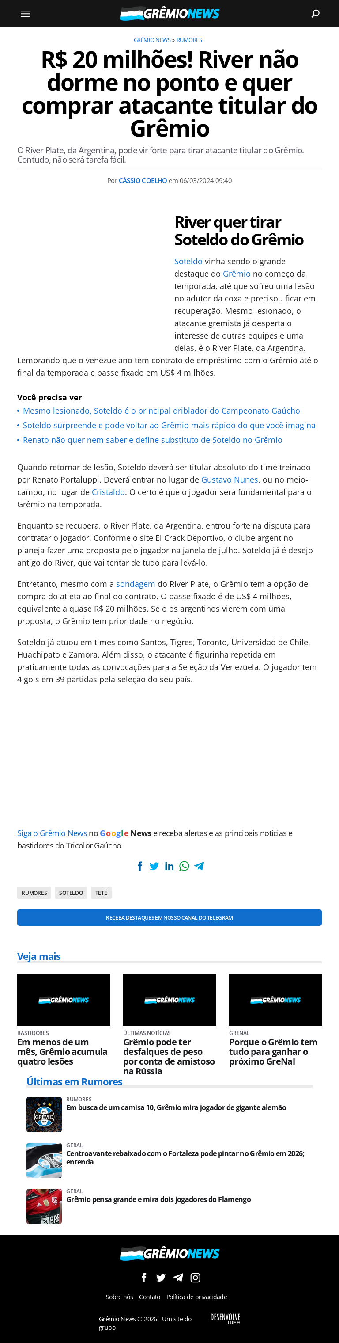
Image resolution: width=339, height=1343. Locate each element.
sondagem (135, 583)
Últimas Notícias (147, 1033)
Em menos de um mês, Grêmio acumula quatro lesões (62, 1051)
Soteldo (188, 261)
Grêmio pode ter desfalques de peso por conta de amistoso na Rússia (169, 1056)
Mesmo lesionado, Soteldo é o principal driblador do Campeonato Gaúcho (161, 410)
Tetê (101, 893)
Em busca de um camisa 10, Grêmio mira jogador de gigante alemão (176, 1107)
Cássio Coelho (143, 180)
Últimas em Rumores (74, 1081)
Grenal (239, 1033)
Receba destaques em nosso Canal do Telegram (169, 917)
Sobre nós (119, 1297)
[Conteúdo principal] (169, 671)
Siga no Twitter (160, 1277)
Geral (74, 1145)
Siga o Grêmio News (52, 833)
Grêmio (237, 273)
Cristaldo (108, 492)
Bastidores (33, 1033)
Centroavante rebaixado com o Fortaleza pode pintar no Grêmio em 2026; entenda (185, 1157)
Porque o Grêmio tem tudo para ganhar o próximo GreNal (273, 1051)
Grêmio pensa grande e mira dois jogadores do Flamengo (158, 1199)
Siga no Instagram (195, 1277)
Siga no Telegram (178, 1277)
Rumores (189, 40)
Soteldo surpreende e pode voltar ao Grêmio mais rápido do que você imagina (169, 425)
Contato (149, 1297)
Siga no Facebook (143, 1277)
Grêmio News (152, 40)
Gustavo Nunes (229, 479)
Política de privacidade (196, 1297)
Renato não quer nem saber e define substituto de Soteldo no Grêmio (152, 439)
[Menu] (25, 13)
